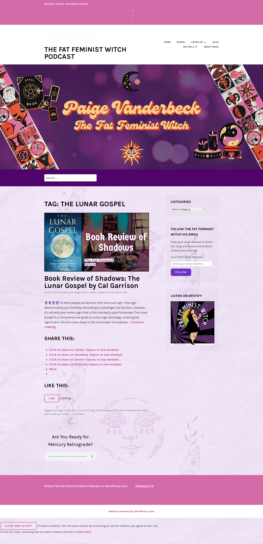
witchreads (63, 413)
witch (145, 409)
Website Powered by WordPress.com (131, 515)
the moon (120, 409)
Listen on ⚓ (198, 42)
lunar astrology (86, 409)
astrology (74, 291)
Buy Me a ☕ (190, 46)
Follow (181, 272)
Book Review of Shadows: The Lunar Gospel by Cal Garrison (93, 281)
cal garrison (70, 409)
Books (181, 42)
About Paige (211, 46)
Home (167, 42)
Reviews (93, 291)
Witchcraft (121, 291)
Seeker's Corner (106, 291)
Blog (216, 42)
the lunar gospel (105, 409)
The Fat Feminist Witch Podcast (86, 53)
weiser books (134, 409)
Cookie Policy (82, 535)
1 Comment (79, 413)
